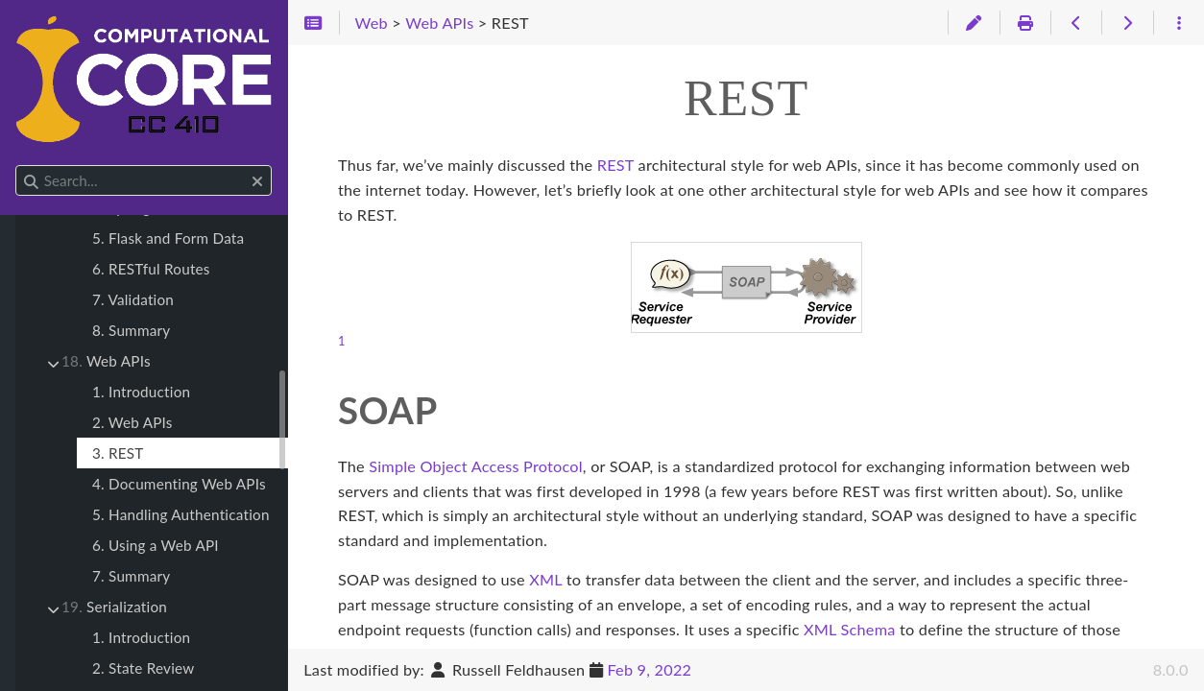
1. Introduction (141, 391)
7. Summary (131, 575)
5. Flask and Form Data (168, 238)
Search (16, 165)
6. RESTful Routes (151, 268)
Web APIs (106, 360)
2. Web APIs (132, 422)
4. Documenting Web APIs (179, 483)
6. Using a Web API (155, 545)
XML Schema (850, 629)
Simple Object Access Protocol (476, 466)
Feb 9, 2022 (649, 669)
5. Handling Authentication (181, 514)
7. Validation (133, 299)
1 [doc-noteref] (342, 340)
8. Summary (131, 330)
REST (615, 164)
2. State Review (143, 668)
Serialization (114, 606)
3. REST (118, 453)
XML (545, 579)
